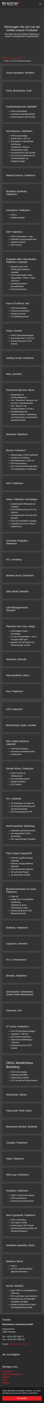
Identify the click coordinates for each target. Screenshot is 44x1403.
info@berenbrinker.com (18, 1344)
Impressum (7, 1371)
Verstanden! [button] (22, 1398)
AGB (4, 1380)
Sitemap (6, 1383)
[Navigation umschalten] (40, 4)
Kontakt (5, 1377)
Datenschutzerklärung (12, 1374)
